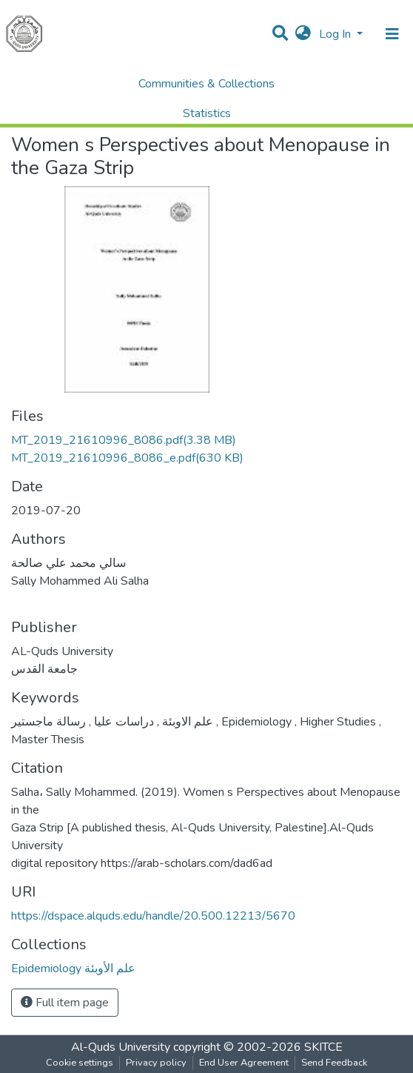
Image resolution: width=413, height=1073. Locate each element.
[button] (303, 34)
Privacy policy (156, 1062)
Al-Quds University (120, 1047)
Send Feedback (334, 1062)
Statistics (207, 113)
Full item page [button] (65, 1002)
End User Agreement (244, 1062)
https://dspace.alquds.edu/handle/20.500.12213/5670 (153, 916)
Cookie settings (79, 1062)
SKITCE (323, 1047)
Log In (336, 34)
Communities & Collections (206, 84)
